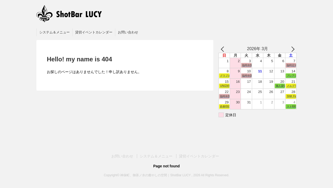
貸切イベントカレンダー (93, 32)
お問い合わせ (128, 32)
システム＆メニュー (54, 32)
